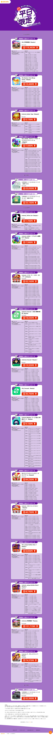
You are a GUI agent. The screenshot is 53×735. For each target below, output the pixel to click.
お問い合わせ (38, 730)
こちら (30, 722)
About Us (14, 730)
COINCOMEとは (29, 730)
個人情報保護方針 (13, 733)
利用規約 (8, 733)
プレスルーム (22, 730)
